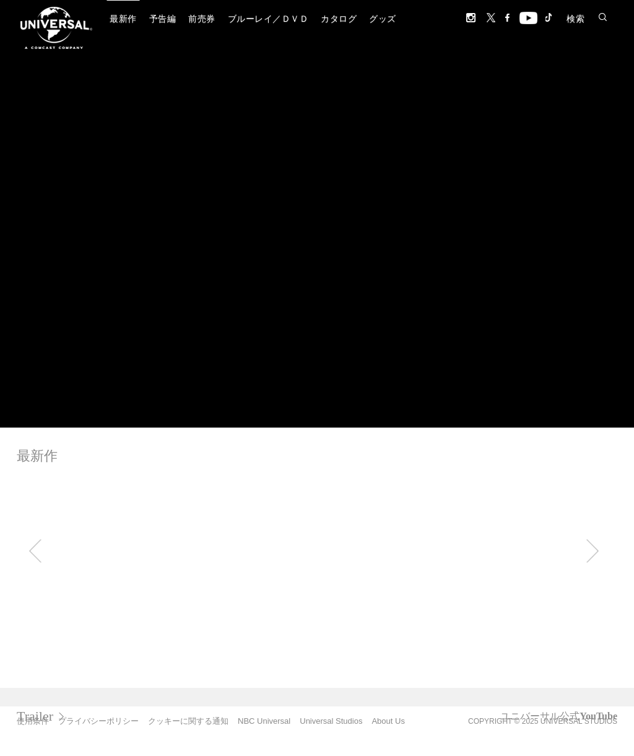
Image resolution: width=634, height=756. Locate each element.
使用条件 (33, 721)
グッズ (382, 19)
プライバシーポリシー (98, 721)
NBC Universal (264, 721)
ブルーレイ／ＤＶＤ (268, 19)
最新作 (123, 19)
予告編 (162, 19)
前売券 (201, 19)
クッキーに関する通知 (188, 721)
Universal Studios (331, 721)
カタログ (339, 19)
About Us (387, 721)
